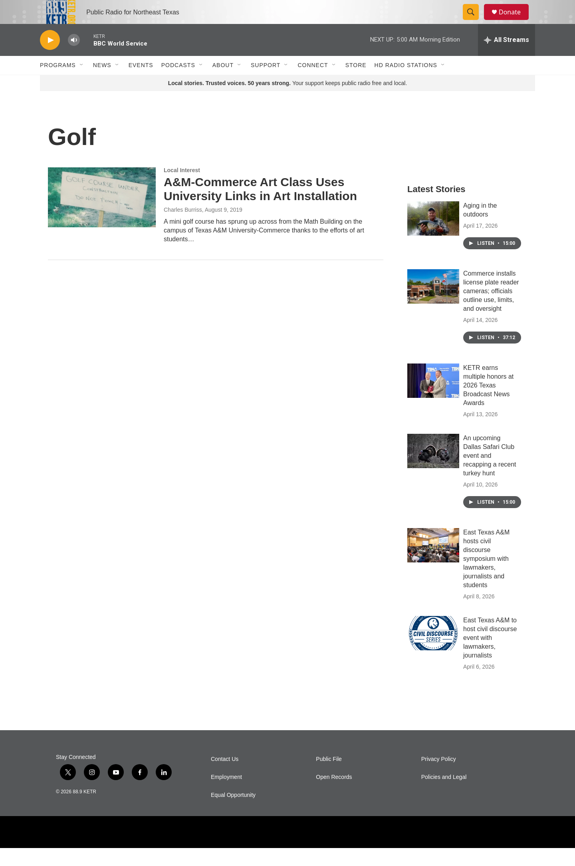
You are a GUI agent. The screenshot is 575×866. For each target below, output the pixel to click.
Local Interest (182, 188)
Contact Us (224, 777)
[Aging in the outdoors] (433, 236)
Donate (514, 21)
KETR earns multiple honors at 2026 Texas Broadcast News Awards (488, 403)
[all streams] (506, 58)
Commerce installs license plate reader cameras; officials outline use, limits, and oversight (491, 309)
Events (141, 83)
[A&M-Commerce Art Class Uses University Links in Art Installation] (102, 215)
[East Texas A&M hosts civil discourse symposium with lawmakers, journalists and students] (433, 563)
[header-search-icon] (474, 21)
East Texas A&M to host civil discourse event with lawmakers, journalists (490, 656)
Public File (329, 777)
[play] (50, 58)
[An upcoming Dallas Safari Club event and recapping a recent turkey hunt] (433, 469)
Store (356, 83)
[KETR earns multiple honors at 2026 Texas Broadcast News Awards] (433, 398)
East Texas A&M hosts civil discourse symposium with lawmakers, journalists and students (486, 576)
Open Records (334, 795)
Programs (58, 83)
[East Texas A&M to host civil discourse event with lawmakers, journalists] (433, 651)
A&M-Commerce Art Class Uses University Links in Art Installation (260, 206)
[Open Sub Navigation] (82, 83)
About (223, 83)
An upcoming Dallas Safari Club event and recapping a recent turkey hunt (489, 474)
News (102, 83)
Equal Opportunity (233, 813)
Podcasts (178, 83)
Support (265, 83)
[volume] (74, 58)
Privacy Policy (438, 777)
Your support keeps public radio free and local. (287, 101)
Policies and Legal (444, 795)
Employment (226, 795)
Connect (312, 83)
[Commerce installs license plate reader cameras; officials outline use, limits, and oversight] (433, 304)
